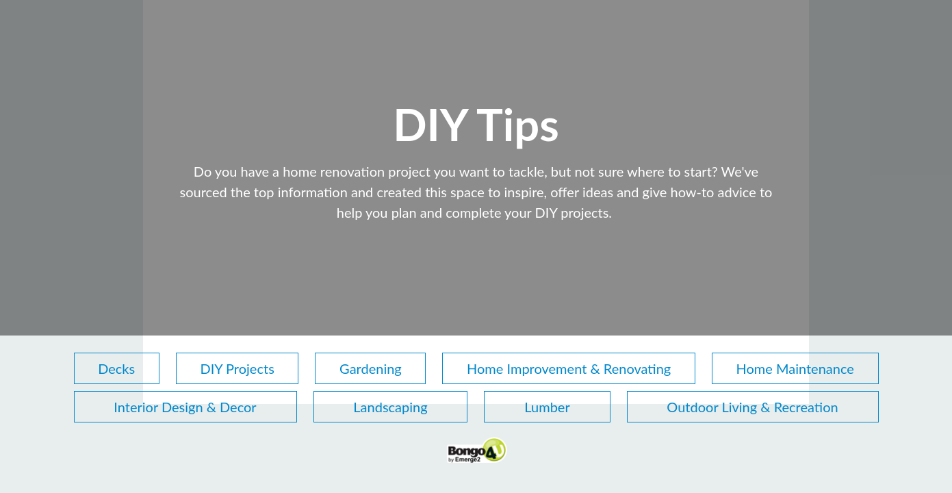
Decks (116, 368)
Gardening (370, 368)
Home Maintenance (795, 368)
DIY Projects (237, 368)
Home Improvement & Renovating (569, 368)
